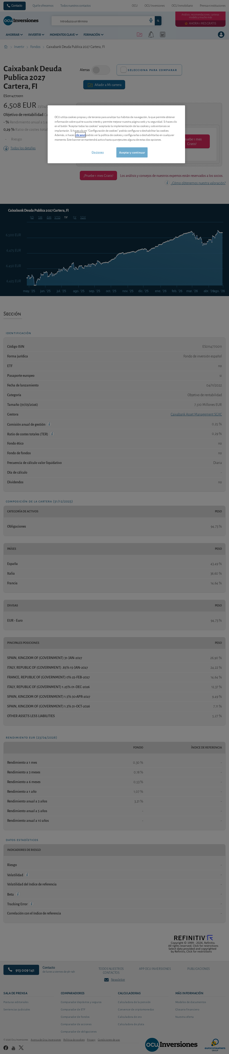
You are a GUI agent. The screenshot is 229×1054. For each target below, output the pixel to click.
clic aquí (80, 135)
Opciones (98, 152)
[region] (116, 134)
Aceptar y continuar (132, 152)
